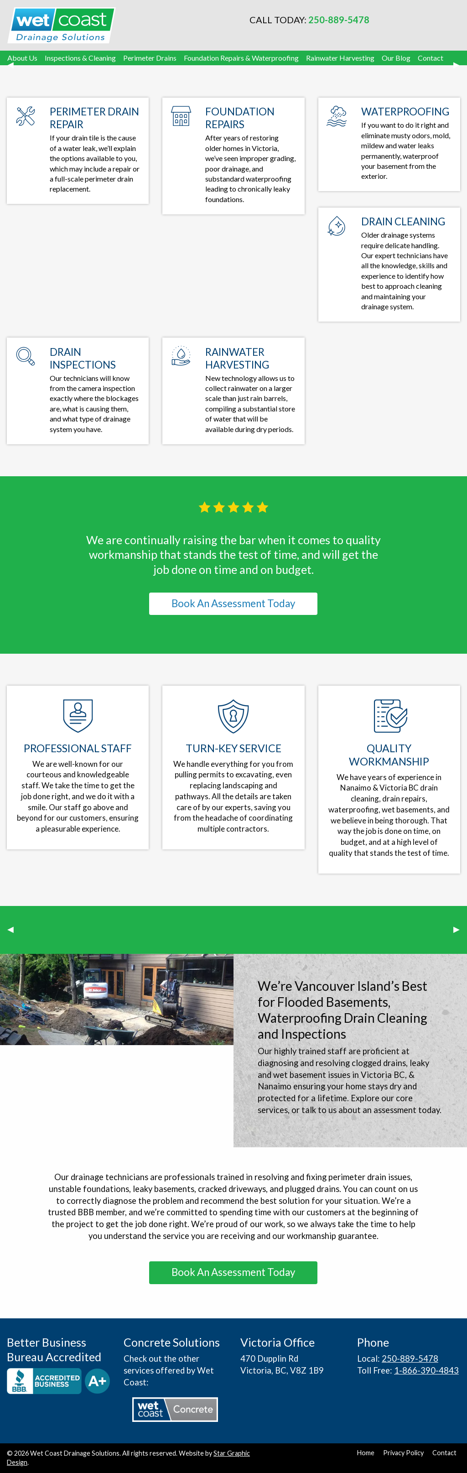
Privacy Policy (403, 1453)
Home (365, 1453)
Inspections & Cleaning (80, 57)
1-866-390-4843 (426, 1370)
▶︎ (460, 69)
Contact (430, 57)
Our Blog (396, 57)
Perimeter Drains (149, 57)
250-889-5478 (338, 19)
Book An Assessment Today (233, 603)
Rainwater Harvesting (340, 57)
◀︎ (14, 69)
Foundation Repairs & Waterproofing (241, 57)
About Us (22, 57)
